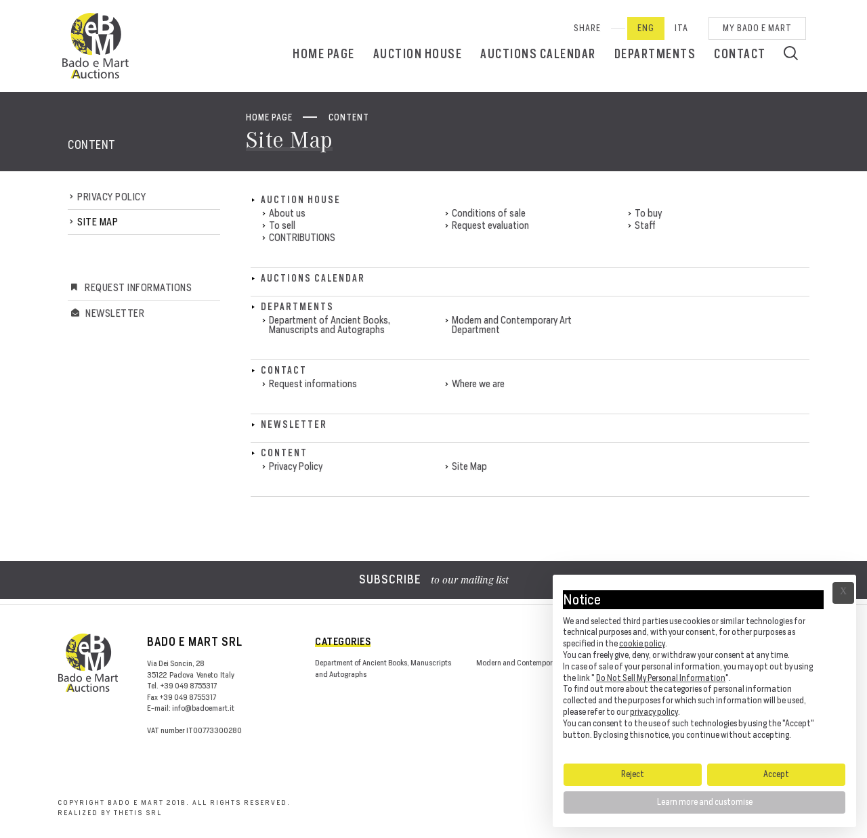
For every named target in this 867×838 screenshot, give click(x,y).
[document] (704, 668)
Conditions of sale (489, 213)
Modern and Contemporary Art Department (512, 324)
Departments (655, 54)
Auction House (418, 54)
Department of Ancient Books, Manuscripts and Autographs (329, 324)
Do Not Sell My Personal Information (660, 678)
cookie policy (642, 643)
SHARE (587, 28)
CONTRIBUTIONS (302, 237)
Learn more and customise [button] (705, 802)
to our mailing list (434, 580)
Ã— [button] (843, 593)
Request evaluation (490, 225)
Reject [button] (632, 774)
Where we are (478, 383)
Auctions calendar (538, 54)
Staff (645, 225)
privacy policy (654, 712)
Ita (681, 28)
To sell (282, 225)
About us (287, 213)
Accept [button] (776, 774)
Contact (740, 54)
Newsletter (114, 313)
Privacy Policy (111, 196)
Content (349, 117)
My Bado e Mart (757, 28)
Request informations (138, 287)
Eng (645, 28)
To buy (648, 213)
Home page (324, 54)
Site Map (97, 221)
